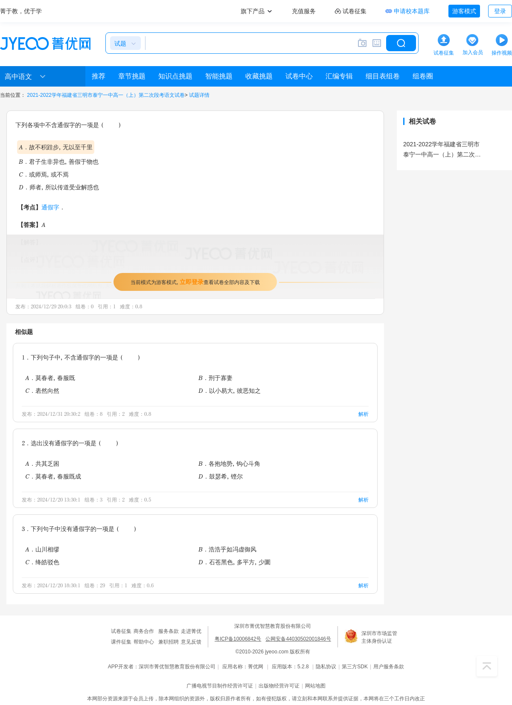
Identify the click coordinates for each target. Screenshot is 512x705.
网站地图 (315, 686)
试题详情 (199, 95)
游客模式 (464, 11)
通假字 (50, 207)
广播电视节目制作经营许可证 (219, 686)
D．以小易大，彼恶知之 (229, 390)
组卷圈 (423, 76)
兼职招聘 (168, 642)
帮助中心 (144, 642)
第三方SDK (355, 667)
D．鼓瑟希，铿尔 (220, 476)
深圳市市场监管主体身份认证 (379, 637)
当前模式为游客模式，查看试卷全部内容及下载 (195, 281)
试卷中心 (299, 76)
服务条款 (168, 631)
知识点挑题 (175, 76)
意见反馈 (191, 642)
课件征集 (121, 642)
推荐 (98, 76)
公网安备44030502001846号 (298, 639)
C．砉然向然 (42, 390)
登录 (500, 11)
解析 (363, 414)
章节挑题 (131, 76)
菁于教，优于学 (21, 11)
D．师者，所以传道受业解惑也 (59, 187)
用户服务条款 (388, 667)
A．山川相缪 (42, 549)
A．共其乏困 (42, 463)
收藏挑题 (259, 76)
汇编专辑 (339, 76)
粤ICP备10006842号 (238, 639)
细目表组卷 (383, 76)
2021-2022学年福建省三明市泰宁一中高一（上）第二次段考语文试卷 (105, 95)
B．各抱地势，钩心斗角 (229, 463)
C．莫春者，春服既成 (53, 476)
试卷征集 (121, 631)
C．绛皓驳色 (42, 562)
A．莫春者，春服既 (50, 377)
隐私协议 (326, 667)
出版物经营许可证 (279, 686)
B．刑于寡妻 (215, 377)
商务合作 (144, 631)
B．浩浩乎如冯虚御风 (227, 549)
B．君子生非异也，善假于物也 (59, 161)
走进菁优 (191, 631)
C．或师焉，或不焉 (44, 174)
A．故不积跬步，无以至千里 (56, 147)
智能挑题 (219, 76)
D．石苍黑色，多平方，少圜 (234, 562)
